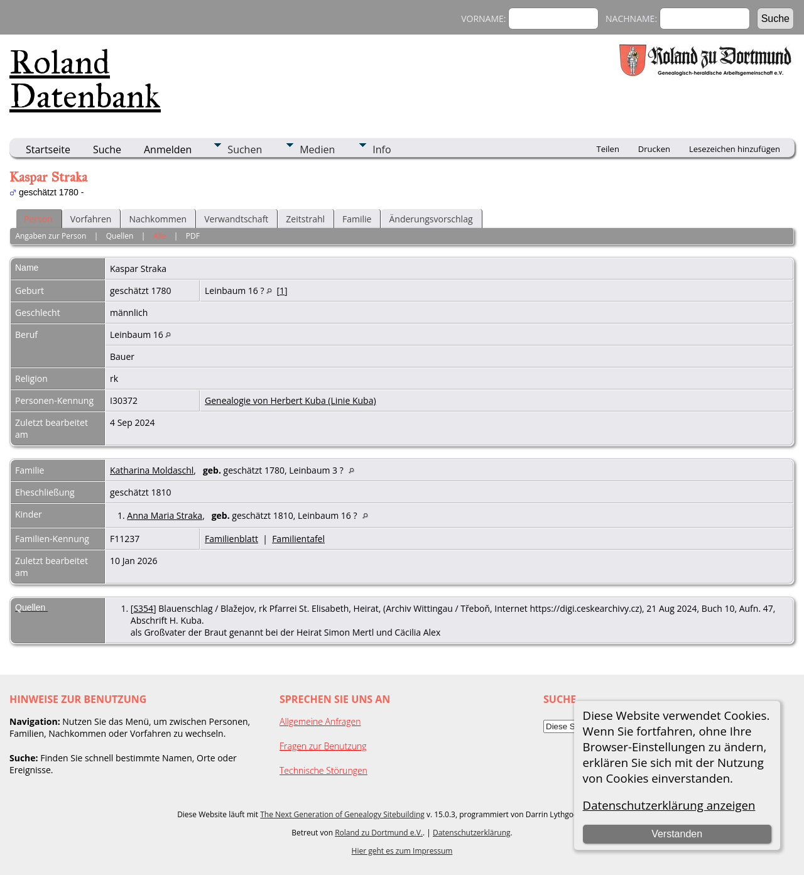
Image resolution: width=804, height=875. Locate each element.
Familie (356, 219)
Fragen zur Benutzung (323, 746)
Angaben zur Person (50, 236)
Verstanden (676, 834)
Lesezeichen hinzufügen (734, 149)
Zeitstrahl (305, 219)
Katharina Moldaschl (151, 470)
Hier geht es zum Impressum (402, 850)
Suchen (244, 149)
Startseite (48, 149)
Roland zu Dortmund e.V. (379, 832)
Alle (159, 236)
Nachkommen (158, 219)
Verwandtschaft (236, 219)
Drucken (654, 149)
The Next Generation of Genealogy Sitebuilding (342, 814)
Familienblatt (231, 539)
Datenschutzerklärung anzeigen (669, 805)
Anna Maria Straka (164, 515)
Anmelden (168, 149)
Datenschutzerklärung (472, 832)
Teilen (608, 149)
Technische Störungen (323, 770)
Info (381, 149)
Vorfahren (91, 219)
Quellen (120, 236)
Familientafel (298, 539)
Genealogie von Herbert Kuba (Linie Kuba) (290, 400)
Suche (107, 149)
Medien (317, 149)
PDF (193, 236)
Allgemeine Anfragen (320, 721)
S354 (143, 608)
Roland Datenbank (85, 79)
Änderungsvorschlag (430, 219)
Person (38, 219)
